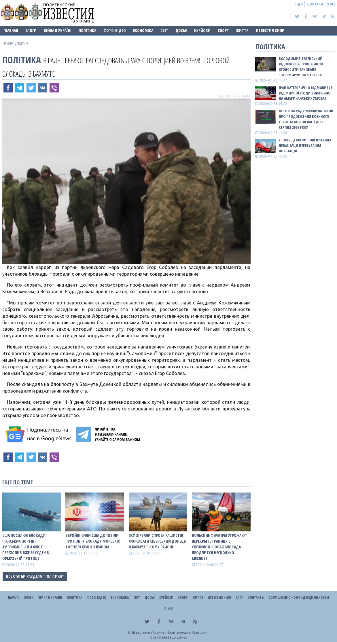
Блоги (31, 30)
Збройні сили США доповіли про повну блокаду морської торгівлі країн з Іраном (93, 541)
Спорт (223, 30)
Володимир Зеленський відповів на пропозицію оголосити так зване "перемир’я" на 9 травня (301, 66)
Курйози (202, 30)
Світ (164, 30)
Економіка (143, 30)
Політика (87, 30)
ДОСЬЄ (181, 30)
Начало (14, 597)
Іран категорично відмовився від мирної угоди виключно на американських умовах (306, 93)
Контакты (314, 4)
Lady (239, 597)
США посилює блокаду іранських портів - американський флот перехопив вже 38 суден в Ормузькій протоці (25, 547)
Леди (299, 4)
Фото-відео (114, 30)
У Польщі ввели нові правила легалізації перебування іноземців (305, 145)
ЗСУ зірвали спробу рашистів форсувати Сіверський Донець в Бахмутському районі (157, 541)
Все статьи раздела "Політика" (35, 576)
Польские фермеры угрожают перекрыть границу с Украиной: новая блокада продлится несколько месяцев (219, 547)
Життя (242, 30)
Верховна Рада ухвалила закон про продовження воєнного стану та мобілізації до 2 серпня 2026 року (306, 119)
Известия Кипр (270, 30)
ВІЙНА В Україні (57, 30)
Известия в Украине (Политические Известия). (170, 632)
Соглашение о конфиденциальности (299, 597)
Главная (10, 30)
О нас (331, 4)
